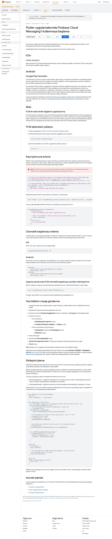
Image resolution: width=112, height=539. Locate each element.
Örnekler (67, 10)
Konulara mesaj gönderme (36, 492)
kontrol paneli (32, 352)
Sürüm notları (85, 528)
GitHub (24, 531)
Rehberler (25, 521)
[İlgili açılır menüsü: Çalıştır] (31, 2)
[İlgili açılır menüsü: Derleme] (22, 2)
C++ (81, 37)
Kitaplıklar (25, 528)
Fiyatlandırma (45, 2)
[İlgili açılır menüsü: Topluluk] (70, 2)
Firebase (28, 23)
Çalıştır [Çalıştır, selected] (45, 10)
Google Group (85, 526)
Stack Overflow (86, 523)
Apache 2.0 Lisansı (76, 496)
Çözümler (37, 2)
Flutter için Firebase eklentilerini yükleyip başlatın (55, 131)
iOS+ (39, 37)
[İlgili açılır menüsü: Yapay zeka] (31, 10)
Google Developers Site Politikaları (35, 498)
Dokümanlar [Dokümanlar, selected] (55, 2)
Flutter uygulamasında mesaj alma (38, 490)
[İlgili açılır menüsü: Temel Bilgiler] (20, 10)
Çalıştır (27, 2)
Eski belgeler (85, 533)
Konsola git (106, 2)
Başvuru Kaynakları (57, 10)
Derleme (18, 2)
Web (57, 37)
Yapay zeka (26, 10)
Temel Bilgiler (14, 10)
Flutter (65, 37)
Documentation (7, 7)
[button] (9, 15)
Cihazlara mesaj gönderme (36, 487)
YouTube (54, 528)
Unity (73, 37)
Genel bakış (5, 10)
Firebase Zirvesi (56, 523)
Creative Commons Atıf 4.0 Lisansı (52, 496)
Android (48, 37)
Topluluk (66, 2)
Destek (75, 2)
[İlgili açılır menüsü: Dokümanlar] (60, 2)
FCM (17, 7)
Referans (25, 523)
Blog (99, 2)
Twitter (54, 526)
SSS (83, 531)
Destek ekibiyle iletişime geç (89, 521)
